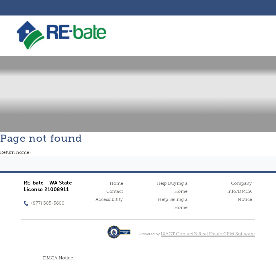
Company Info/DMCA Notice (239, 191)
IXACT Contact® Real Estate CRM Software (208, 233)
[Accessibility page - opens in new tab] (119, 235)
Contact (114, 191)
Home (116, 183)
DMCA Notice (58, 258)
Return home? (15, 152)
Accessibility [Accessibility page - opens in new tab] (109, 199)
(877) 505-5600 (47, 203)
